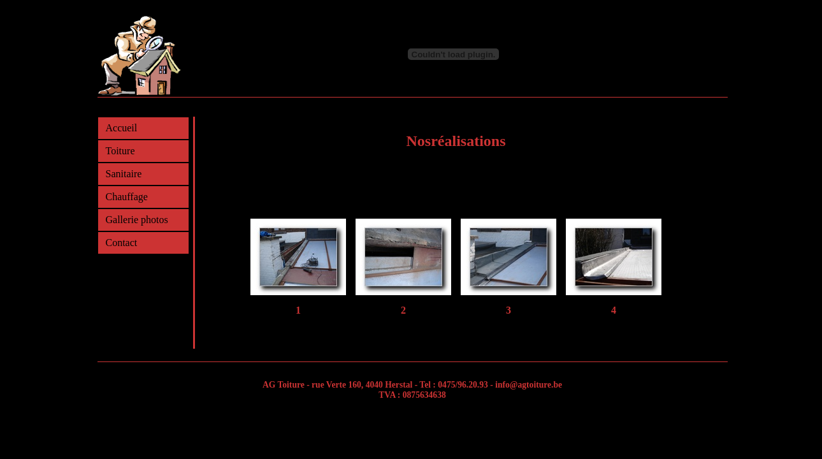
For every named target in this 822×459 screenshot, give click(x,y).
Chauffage (127, 196)
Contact (122, 242)
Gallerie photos (137, 219)
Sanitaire (124, 173)
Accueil (122, 127)
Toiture (120, 150)
